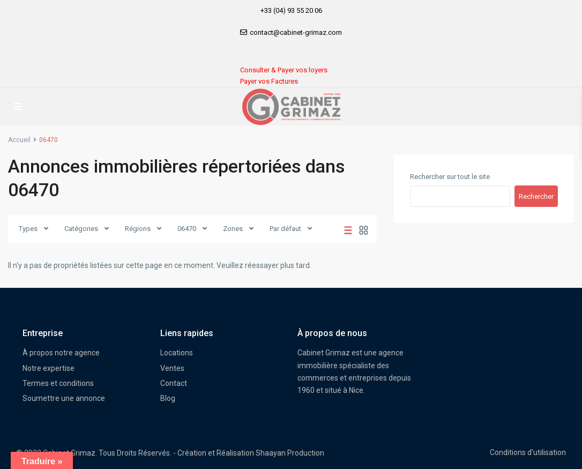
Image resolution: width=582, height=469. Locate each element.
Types (28, 229)
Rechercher (536, 196)
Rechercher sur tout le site (450, 177)
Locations (176, 352)
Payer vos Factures (269, 81)
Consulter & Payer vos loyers (283, 70)
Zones (233, 229)
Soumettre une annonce (64, 398)
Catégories (81, 229)
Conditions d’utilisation (528, 452)
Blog (167, 398)
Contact (173, 383)
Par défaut (285, 229)
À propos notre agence (61, 352)
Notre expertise (48, 368)
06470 (186, 229)
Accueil (19, 140)
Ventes (172, 368)
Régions (138, 229)
